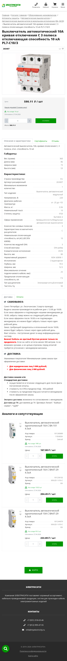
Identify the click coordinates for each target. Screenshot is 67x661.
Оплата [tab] (19, 297)
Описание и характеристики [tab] (17, 141)
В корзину (45, 121)
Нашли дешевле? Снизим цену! (16, 107)
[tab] (41, 141)
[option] (33, 73)
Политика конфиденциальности (33, 651)
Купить (54, 456)
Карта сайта (33, 656)
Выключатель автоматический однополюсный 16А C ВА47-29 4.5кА (42, 469)
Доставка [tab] (8, 297)
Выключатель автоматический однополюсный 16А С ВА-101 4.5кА (42, 425)
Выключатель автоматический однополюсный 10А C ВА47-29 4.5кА (42, 513)
